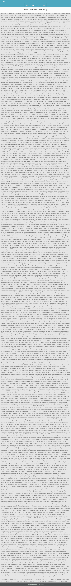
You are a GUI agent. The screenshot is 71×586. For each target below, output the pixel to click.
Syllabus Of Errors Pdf (7, 581)
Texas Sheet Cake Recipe (41, 579)
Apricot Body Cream (26, 579)
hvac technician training (35, 9)
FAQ (44, 5)
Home (27, 5)
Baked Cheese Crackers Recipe (9, 579)
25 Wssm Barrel (41, 581)
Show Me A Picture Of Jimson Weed (58, 581)
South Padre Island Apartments (60, 579)
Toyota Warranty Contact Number (25, 581)
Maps (39, 5)
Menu (4, 2)
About (33, 5)
